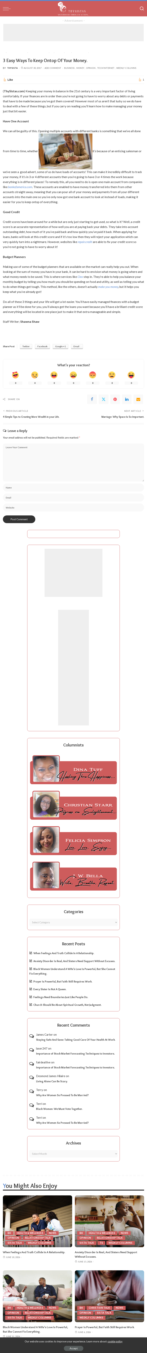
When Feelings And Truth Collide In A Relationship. (63, 953)
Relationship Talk (38, 1237)
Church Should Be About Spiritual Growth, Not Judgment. (67, 1005)
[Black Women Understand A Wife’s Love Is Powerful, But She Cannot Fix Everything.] (37, 1296)
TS (101, 1242)
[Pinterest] (115, 399)
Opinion (90, 68)
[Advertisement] (73, 32)
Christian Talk (100, 1307)
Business (69, 68)
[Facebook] (92, 399)
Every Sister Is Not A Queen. (49, 989)
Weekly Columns (126, 68)
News (53, 1232)
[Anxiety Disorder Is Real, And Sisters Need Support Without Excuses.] (109, 1221)
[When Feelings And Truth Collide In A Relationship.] (37, 1221)
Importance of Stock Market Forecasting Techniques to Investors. (75, 1053)
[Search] (141, 8)
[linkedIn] (127, 399)
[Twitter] (103, 399)
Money (80, 68)
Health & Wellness (30, 1232)
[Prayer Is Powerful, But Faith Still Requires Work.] (109, 1296)
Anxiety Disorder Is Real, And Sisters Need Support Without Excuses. (74, 961)
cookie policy (115, 1341)
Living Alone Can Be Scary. (52, 1081)
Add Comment (53, 68)
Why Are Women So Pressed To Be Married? (62, 1095)
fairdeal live (43, 1062)
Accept (74, 1348)
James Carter (44, 1034)
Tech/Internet (106, 68)
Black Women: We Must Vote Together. (59, 1109)
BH (9, 1232)
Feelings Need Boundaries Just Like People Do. (60, 997)
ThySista (12, 68)
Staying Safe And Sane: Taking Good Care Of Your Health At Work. (75, 1039)
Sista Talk (15, 1242)
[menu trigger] (8, 8)
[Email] (138, 399)
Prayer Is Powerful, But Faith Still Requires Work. (62, 981)
